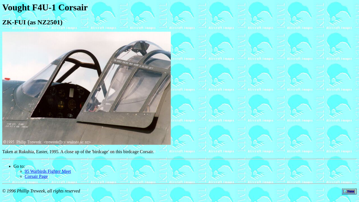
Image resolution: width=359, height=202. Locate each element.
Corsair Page (36, 176)
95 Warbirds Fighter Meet (48, 171)
